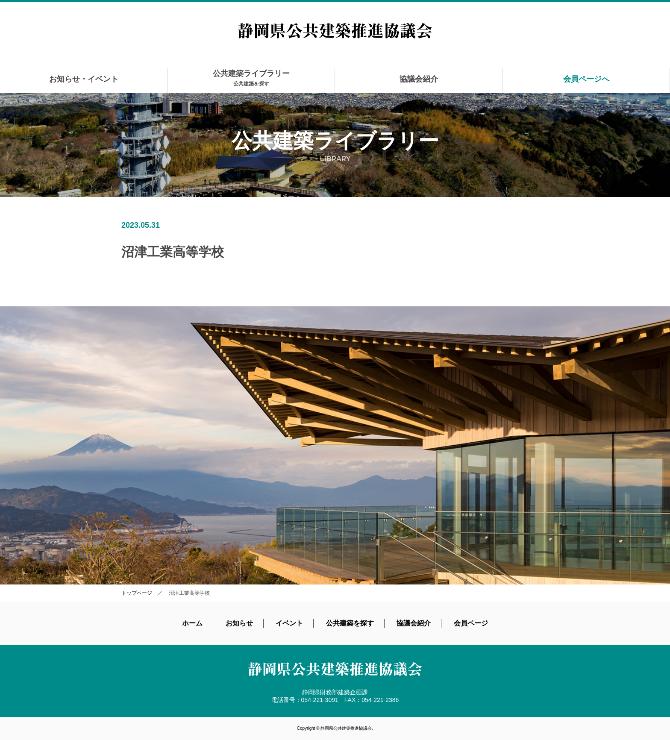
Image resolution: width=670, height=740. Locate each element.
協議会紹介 (419, 79)
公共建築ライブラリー (251, 78)
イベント (289, 623)
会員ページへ (586, 79)
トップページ (136, 593)
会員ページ (471, 623)
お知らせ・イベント (83, 79)
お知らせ (239, 623)
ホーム (192, 623)
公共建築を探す (350, 623)
